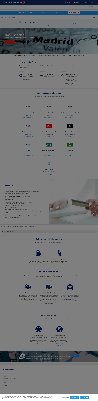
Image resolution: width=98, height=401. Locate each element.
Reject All (74, 397)
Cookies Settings (65, 397)
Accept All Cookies (84, 397)
